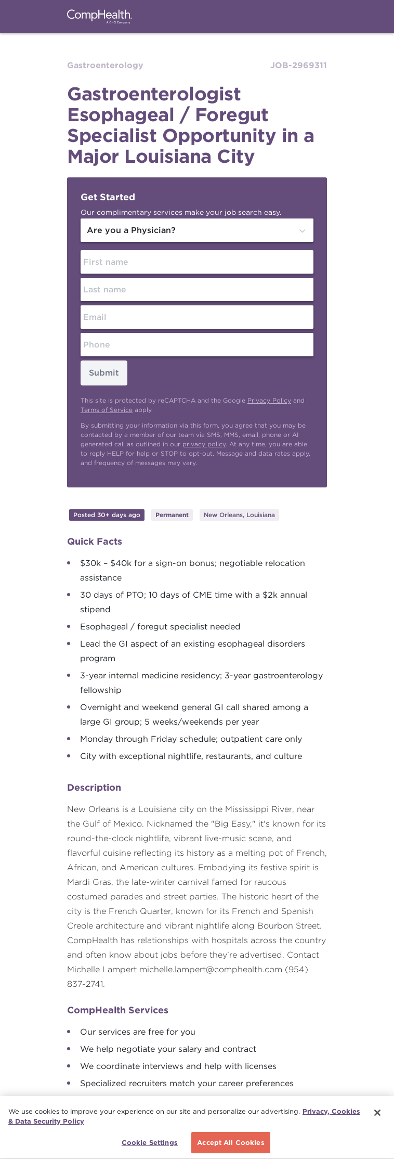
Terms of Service (107, 410)
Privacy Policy (269, 400)
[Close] (377, 1113)
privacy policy (204, 444)
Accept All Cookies (230, 1144)
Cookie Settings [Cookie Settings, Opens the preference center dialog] (150, 1144)
